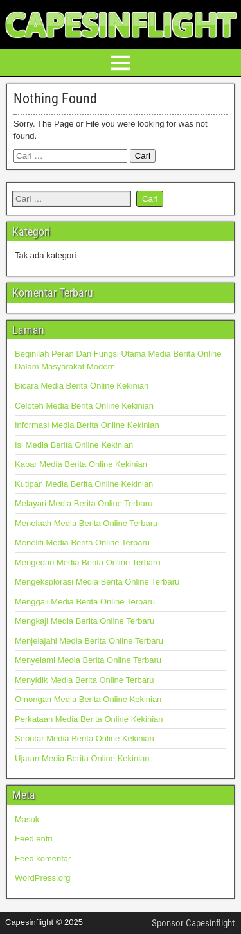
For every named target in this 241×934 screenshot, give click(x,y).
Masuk (27, 819)
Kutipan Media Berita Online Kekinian (84, 484)
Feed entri (34, 838)
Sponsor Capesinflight (193, 923)
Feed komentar (43, 858)
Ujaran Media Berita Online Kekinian (82, 758)
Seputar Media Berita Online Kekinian (84, 738)
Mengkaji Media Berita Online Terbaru (84, 621)
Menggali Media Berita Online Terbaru (85, 601)
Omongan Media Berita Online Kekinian (88, 699)
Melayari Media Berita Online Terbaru (83, 503)
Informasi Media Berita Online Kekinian (87, 425)
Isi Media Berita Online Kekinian (74, 445)
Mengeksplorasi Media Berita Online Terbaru (97, 581)
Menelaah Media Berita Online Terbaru (86, 523)
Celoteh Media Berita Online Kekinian (84, 405)
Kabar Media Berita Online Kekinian (81, 464)
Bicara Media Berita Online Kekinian (81, 386)
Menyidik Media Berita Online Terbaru (84, 680)
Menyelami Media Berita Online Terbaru (88, 660)
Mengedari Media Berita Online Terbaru (88, 562)
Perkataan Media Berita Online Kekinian (89, 719)
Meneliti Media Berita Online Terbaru (82, 542)
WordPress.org (42, 878)
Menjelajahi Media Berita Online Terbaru (89, 641)
